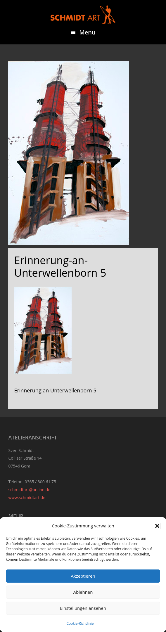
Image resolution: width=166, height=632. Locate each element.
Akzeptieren (83, 576)
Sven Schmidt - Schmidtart (83, 14)
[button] (157, 526)
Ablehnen (83, 592)
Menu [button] (87, 32)
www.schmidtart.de (26, 497)
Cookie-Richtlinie (80, 623)
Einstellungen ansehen (83, 608)
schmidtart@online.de (29, 489)
